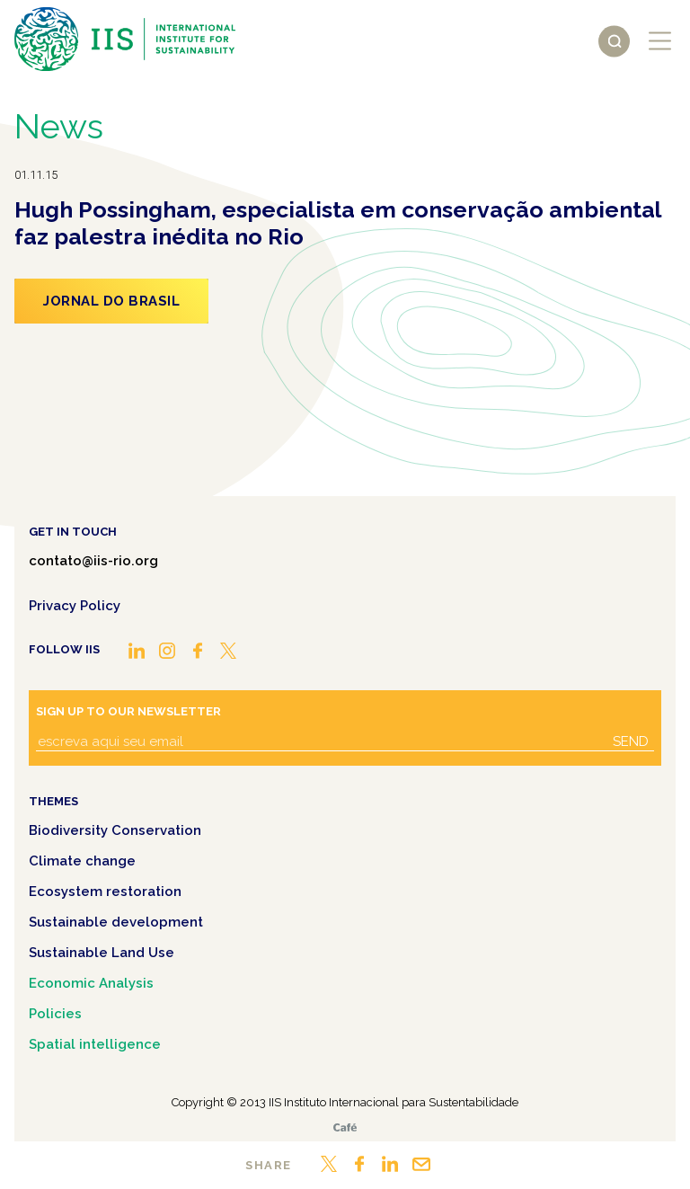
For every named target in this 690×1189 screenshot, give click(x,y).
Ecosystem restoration (105, 891)
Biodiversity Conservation (115, 830)
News (58, 126)
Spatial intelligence (95, 1044)
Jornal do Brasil (111, 301)
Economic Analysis (91, 983)
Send (631, 741)
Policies (55, 1014)
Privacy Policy (74, 606)
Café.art (345, 1127)
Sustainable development (116, 922)
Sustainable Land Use (101, 953)
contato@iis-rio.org (93, 561)
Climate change (82, 861)
